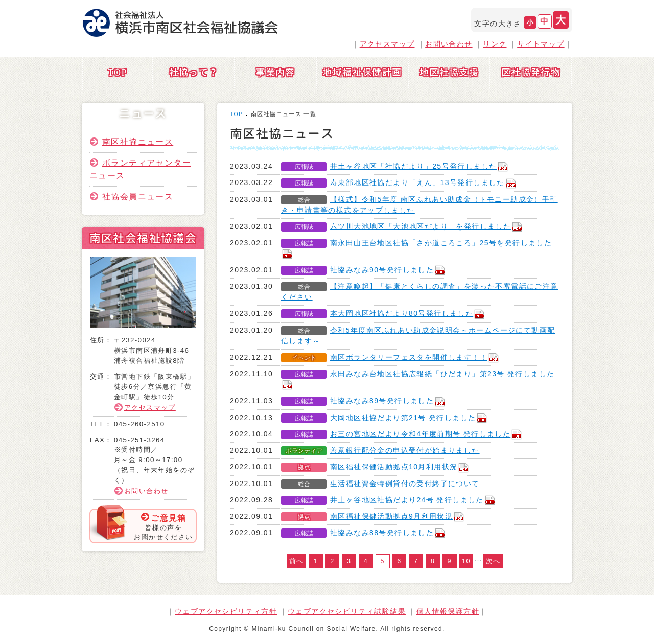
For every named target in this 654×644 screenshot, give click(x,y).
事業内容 (275, 72)
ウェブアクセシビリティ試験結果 (347, 611)
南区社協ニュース (137, 141)
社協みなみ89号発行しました (388, 401)
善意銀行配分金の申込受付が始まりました (405, 450)
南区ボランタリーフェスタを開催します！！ (415, 357)
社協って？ (194, 72)
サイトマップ (540, 44)
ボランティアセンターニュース (140, 169)
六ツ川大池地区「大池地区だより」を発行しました (426, 226)
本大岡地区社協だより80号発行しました (407, 313)
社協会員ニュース (137, 196)
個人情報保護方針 (447, 611)
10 (466, 561)
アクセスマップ (387, 44)
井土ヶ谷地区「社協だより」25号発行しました (419, 166)
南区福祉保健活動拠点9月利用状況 (397, 516)
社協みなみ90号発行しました (388, 270)
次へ (493, 561)
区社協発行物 (530, 72)
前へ (296, 561)
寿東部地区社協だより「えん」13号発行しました (423, 182)
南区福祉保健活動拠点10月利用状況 (400, 467)
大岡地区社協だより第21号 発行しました (409, 417)
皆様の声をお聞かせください (163, 526)
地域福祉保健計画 (362, 72)
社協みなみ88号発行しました (388, 532)
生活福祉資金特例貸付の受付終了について (405, 483)
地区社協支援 (449, 72)
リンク (494, 44)
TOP (117, 72)
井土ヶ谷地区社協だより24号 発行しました (413, 500)
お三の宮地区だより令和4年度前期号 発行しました (426, 434)
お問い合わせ (448, 44)
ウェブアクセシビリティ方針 (226, 611)
